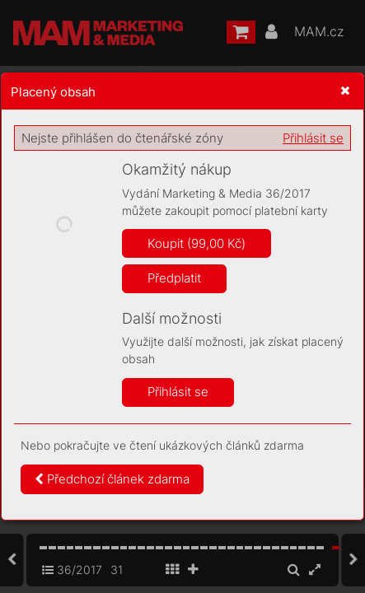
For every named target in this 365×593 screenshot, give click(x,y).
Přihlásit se (313, 138)
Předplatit (174, 278)
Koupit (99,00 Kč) (196, 243)
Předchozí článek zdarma (112, 479)
